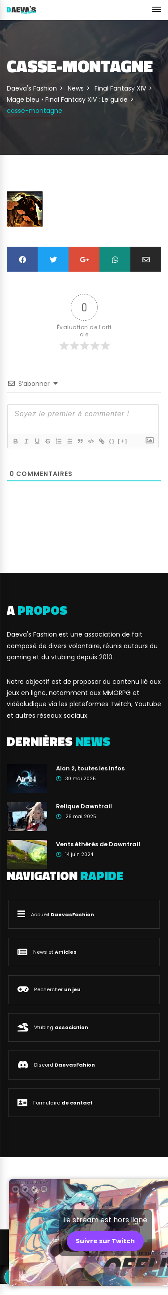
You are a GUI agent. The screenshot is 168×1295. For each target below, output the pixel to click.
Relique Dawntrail (84, 806)
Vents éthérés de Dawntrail (98, 844)
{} (112, 441)
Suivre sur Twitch (105, 1241)
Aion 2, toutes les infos (90, 768)
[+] (123, 441)
